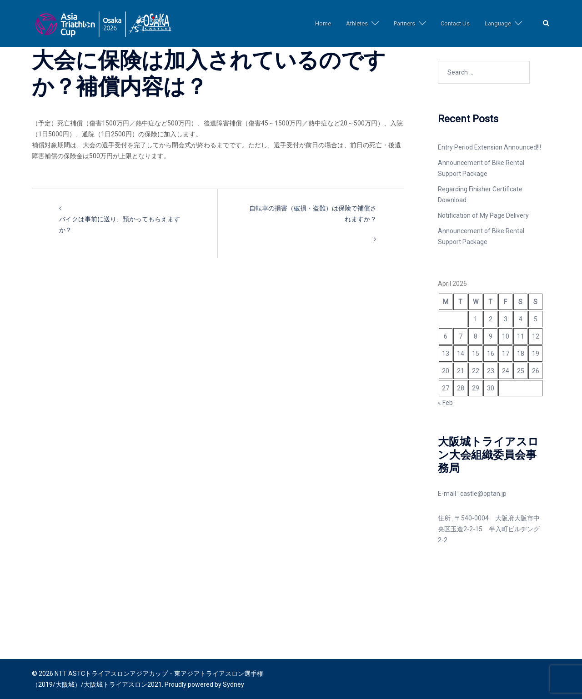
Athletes (357, 23)
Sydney (233, 684)
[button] (546, 24)
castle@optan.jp (483, 493)
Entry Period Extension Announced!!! (489, 147)
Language (498, 23)
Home (323, 23)
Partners (404, 23)
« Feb (445, 402)
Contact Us (455, 23)
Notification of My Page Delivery (483, 215)
